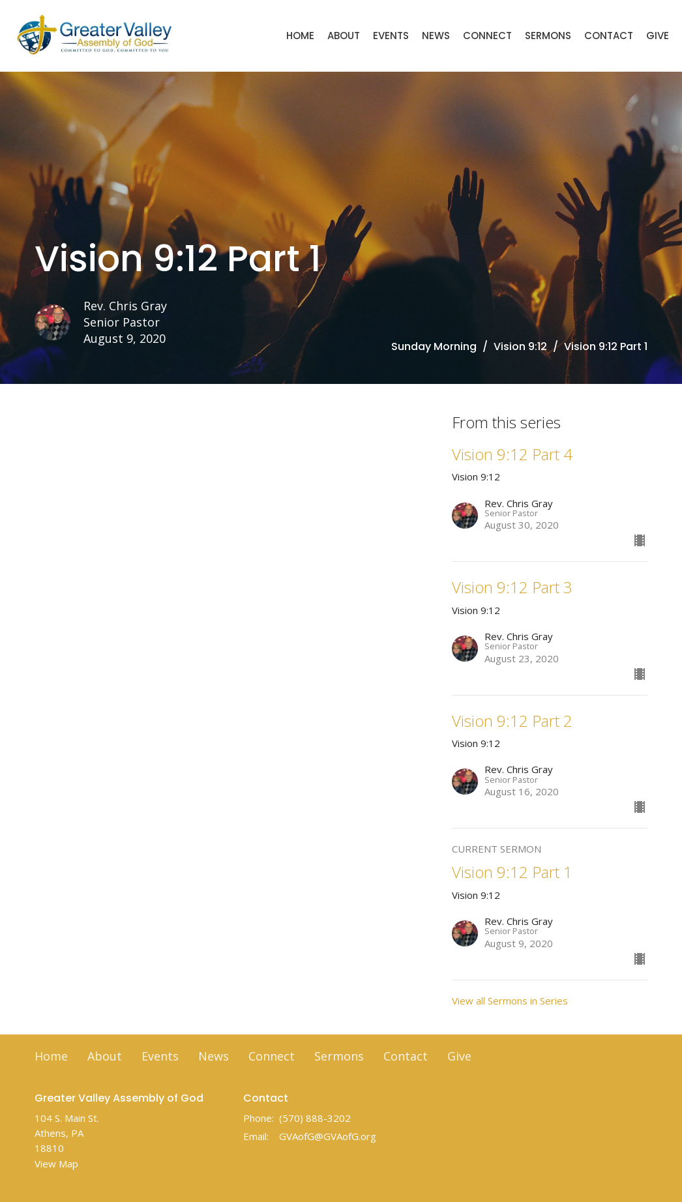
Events (391, 35)
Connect (487, 35)
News (436, 35)
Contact (608, 35)
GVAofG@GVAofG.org (327, 1136)
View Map (56, 1163)
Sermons (548, 35)
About (343, 35)
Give (657, 35)
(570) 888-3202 (315, 1117)
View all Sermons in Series (510, 1000)
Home (300, 35)
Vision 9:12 (520, 346)
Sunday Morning (434, 346)
